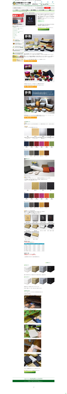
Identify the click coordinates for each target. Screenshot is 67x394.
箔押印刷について (48, 262)
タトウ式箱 (15, 34)
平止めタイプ (39, 20)
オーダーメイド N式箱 (16, 29)
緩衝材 (16, 0)
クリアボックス (15, 35)
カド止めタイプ (40, 21)
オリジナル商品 (38, 378)
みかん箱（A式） (16, 30)
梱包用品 (41, 378)
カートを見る (52, 3)
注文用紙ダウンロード (47, 3)
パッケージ (14, 0)
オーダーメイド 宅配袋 (16, 32)
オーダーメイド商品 (29, 378)
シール (14, 36)
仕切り (14, 37)
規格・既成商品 (34, 378)
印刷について (27, 158)
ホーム (25, 378)
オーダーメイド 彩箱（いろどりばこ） (18, 28)
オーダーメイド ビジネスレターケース (18, 31)
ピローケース (15, 33)
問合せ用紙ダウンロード (41, 3)
